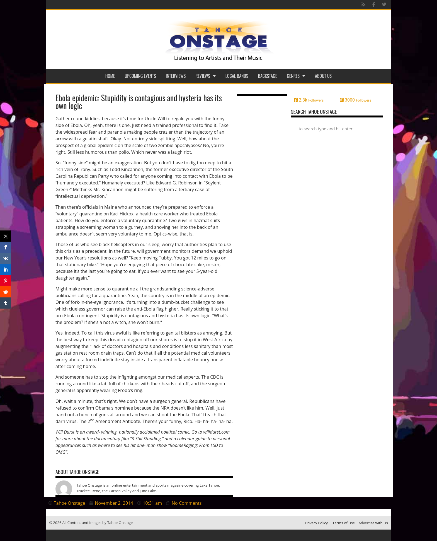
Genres (296, 76)
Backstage (267, 76)
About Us (323, 76)
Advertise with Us (373, 522)
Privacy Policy (316, 522)
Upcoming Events (140, 76)
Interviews (176, 76)
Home (110, 76)
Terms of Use (343, 522)
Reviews (205, 76)
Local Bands (236, 76)
